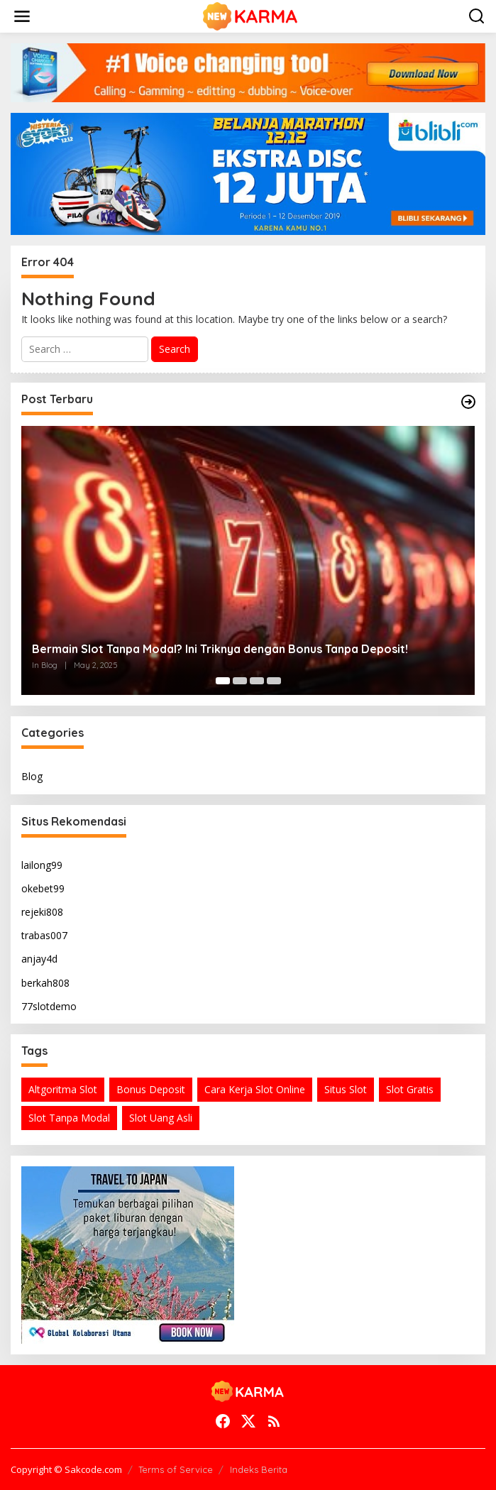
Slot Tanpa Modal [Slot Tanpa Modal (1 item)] (69, 1117)
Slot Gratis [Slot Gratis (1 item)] (410, 1089)
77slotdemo (49, 1006)
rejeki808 (42, 912)
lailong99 (41, 865)
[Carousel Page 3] (257, 680)
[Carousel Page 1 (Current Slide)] (223, 680)
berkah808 (45, 983)
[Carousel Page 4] (274, 680)
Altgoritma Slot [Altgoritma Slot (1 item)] (62, 1089)
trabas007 (44, 935)
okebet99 (43, 888)
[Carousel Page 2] (240, 680)
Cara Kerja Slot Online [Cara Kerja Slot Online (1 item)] (254, 1089)
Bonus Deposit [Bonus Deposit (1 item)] (150, 1089)
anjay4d (39, 958)
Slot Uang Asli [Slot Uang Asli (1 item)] (160, 1117)
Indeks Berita (258, 1469)
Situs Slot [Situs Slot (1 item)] (345, 1089)
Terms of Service (175, 1469)
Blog (32, 776)
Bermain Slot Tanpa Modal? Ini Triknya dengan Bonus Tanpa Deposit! (220, 649)
